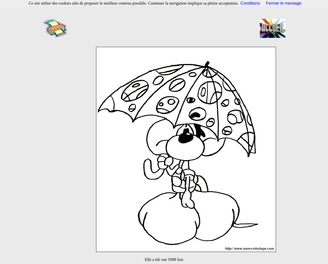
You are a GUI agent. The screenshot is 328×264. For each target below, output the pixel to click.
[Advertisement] (165, 28)
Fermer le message (283, 3)
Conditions (250, 3)
